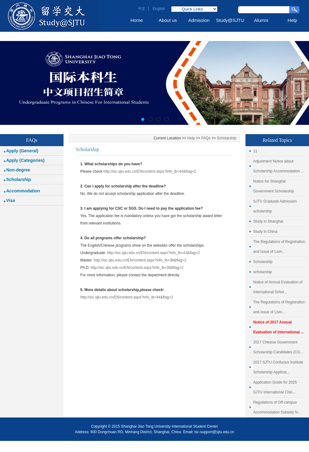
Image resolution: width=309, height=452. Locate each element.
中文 (141, 8)
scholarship (262, 272)
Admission (198, 20)
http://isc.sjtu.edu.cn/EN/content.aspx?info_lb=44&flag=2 (149, 171)
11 (255, 151)
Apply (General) (22, 150)
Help (292, 20)
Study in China (265, 231)
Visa (10, 200)
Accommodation (23, 190)
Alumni (261, 20)
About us (168, 20)
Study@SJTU (230, 20)
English (159, 8)
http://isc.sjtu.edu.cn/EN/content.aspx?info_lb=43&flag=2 (153, 253)
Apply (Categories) (25, 160)
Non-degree (18, 169)
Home (136, 20)
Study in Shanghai (268, 221)
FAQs (206, 138)
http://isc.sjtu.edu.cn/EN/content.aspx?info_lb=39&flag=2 (137, 267)
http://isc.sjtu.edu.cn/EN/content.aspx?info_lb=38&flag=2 (140, 260)
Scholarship (18, 179)
